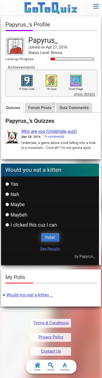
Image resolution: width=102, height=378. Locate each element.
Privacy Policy (50, 337)
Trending (64, 366)
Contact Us (51, 351)
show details (84, 94)
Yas (11, 184)
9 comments (54, 137)
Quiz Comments (74, 107)
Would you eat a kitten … (29, 295)
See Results (50, 249)
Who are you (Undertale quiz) (49, 131)
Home (37, 366)
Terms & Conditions (51, 322)
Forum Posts (41, 106)
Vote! (50, 237)
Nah (12, 194)
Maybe (15, 204)
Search (51, 366)
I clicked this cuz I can (31, 225)
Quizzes (13, 107)
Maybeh (16, 215)
